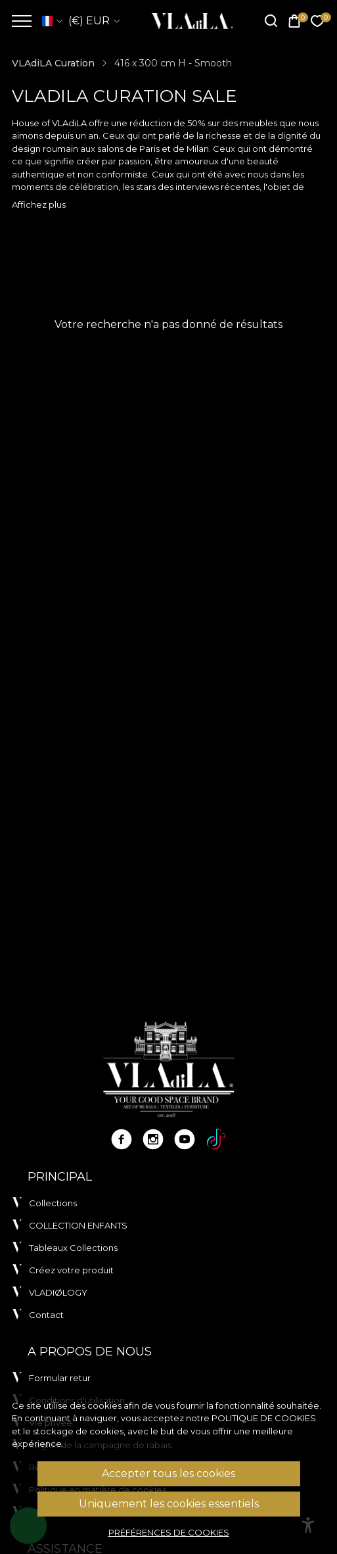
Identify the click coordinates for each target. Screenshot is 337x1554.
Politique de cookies (264, 1418)
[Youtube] (184, 1139)
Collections (53, 1203)
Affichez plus (39, 204)
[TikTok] (216, 1139)
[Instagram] (153, 1139)
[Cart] (294, 21)
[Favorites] (317, 21)
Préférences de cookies (168, 1532)
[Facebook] (121, 1139)
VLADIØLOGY (58, 1292)
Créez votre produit (71, 1270)
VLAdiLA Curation (53, 63)
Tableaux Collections (73, 1247)
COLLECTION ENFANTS (78, 1225)
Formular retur (60, 1378)
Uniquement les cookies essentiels (169, 1503)
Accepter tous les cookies (168, 1473)
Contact (46, 1314)
